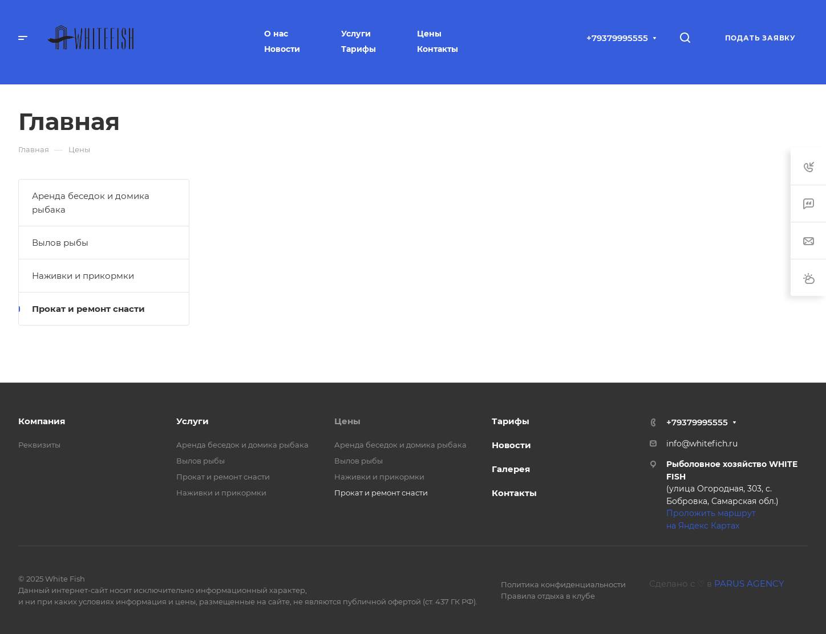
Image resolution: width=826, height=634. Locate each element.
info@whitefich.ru (702, 443)
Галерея (511, 469)
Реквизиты (39, 444)
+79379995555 (617, 37)
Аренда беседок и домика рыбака (90, 202)
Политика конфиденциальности (563, 584)
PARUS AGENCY (749, 583)
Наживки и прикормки (83, 275)
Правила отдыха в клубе (548, 595)
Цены (347, 421)
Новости (511, 445)
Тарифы (510, 421)
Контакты (514, 492)
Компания (41, 421)
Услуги (192, 421)
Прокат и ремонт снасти (88, 308)
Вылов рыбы (60, 242)
